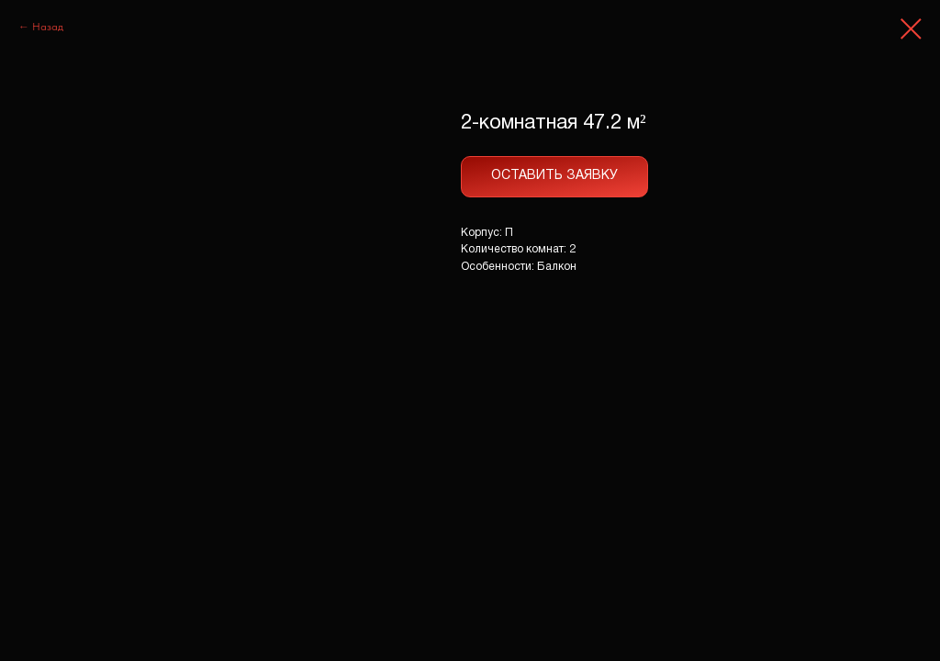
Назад (47, 26)
